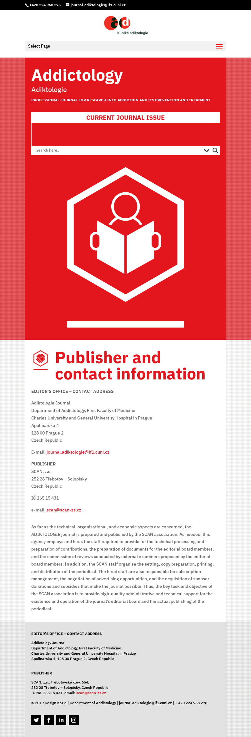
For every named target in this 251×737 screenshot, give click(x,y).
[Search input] (118, 150)
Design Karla (56, 702)
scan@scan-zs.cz (64, 510)
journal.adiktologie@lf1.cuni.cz (78, 452)
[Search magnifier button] (215, 150)
